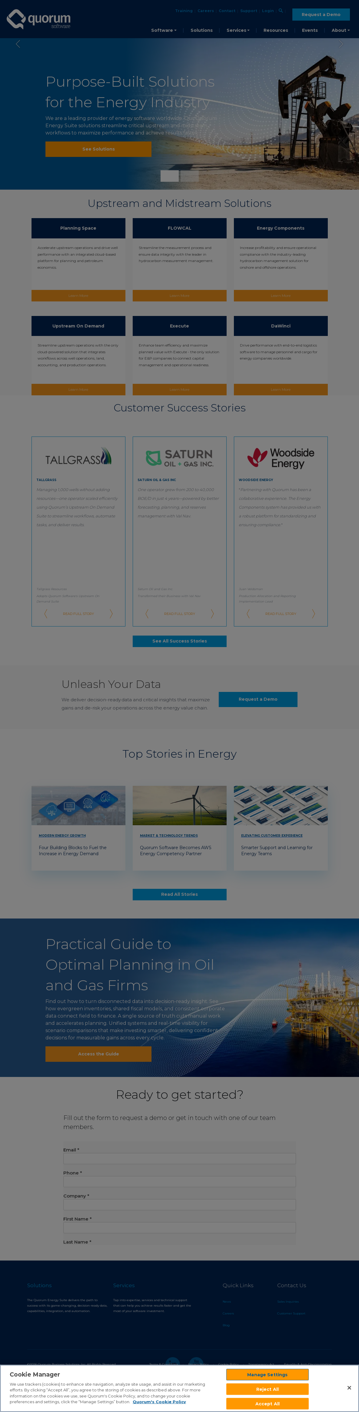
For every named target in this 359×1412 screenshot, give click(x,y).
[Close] (349, 1388)
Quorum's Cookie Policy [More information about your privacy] (159, 1401)
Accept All (267, 1403)
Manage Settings (267, 1374)
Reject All (267, 1389)
